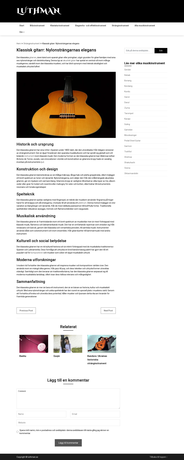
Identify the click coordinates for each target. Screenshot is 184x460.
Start (21, 25)
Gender (127, 70)
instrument (29, 156)
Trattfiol (128, 151)
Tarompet (128, 113)
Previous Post (26, 310)
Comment (68, 398)
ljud (42, 162)
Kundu (127, 91)
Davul (126, 102)
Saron (127, 97)
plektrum (82, 203)
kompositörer (37, 253)
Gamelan (128, 130)
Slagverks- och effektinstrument (90, 25)
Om (21, 32)
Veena (127, 168)
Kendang (128, 86)
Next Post (108, 310)
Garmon (128, 146)
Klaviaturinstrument (59, 25)
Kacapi (127, 119)
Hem (19, 43)
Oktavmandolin (131, 173)
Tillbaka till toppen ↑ (158, 457)
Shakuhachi (129, 162)
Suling (127, 124)
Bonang (127, 80)
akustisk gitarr (69, 60)
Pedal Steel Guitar (132, 140)
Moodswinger (130, 135)
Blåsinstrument (37, 25)
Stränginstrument (120, 25)
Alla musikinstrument (145, 25)
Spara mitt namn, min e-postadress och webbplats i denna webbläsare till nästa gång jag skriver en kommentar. (64, 431)
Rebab (127, 75)
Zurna (127, 108)
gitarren (32, 57)
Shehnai (128, 157)
